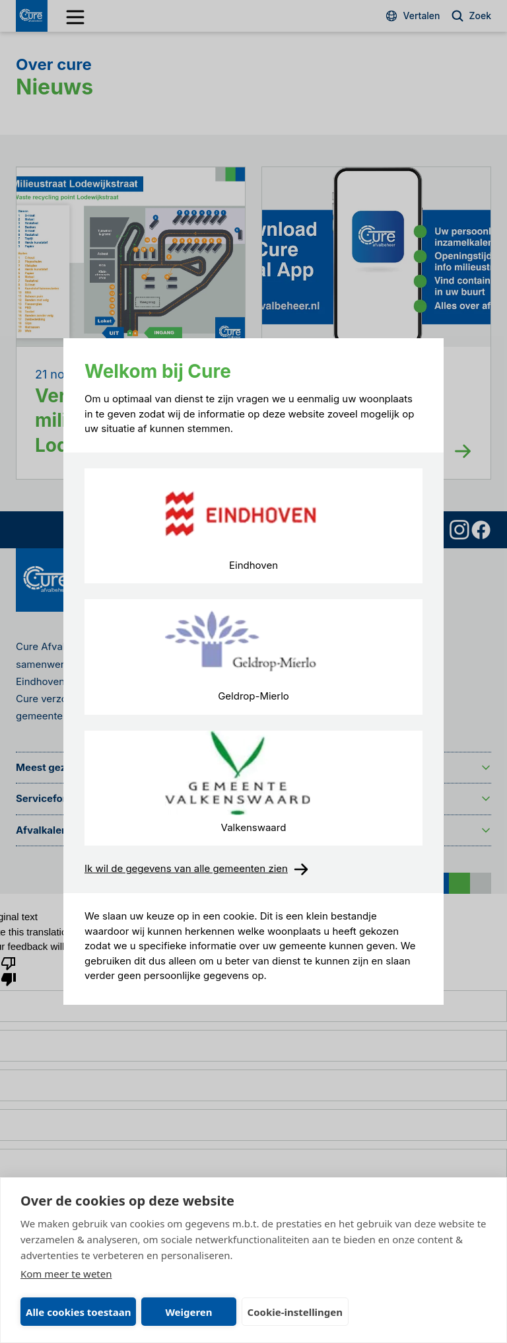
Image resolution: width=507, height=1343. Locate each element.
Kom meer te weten (66, 1273)
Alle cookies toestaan (78, 1312)
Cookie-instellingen (295, 1312)
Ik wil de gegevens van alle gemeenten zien (196, 869)
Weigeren (188, 1312)
